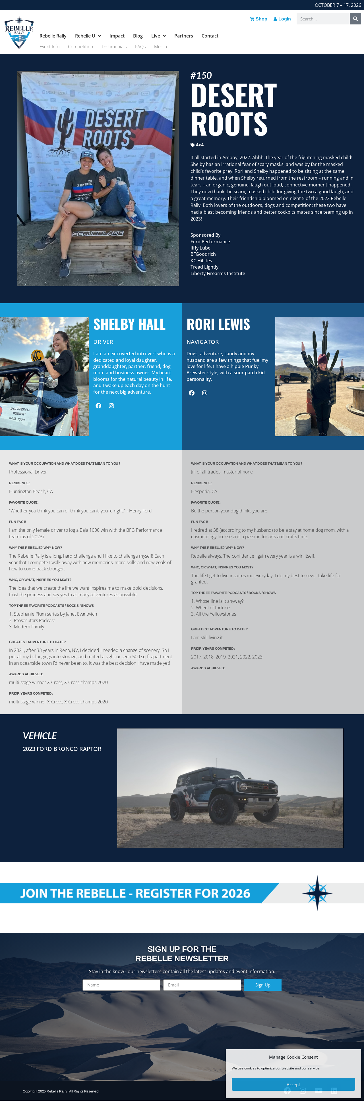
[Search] (355, 18)
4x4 (200, 144)
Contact (210, 36)
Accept (293, 1084)
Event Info (49, 46)
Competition (80, 46)
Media (160, 46)
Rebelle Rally (53, 36)
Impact (117, 36)
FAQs (140, 46)
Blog (138, 36)
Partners (183, 36)
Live (158, 36)
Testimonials (114, 46)
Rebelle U (88, 36)
